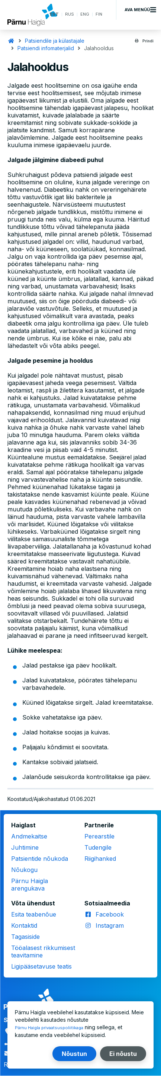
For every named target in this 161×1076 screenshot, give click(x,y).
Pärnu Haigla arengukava (29, 884)
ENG (83, 15)
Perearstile (99, 836)
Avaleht (11, 41)
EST (49, 15)
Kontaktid (24, 925)
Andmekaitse (29, 836)
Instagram (110, 925)
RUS (66, 15)
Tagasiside (25, 936)
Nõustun (74, 1053)
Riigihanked (100, 858)
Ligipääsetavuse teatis (41, 966)
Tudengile (98, 847)
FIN (98, 15)
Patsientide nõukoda (39, 858)
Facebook (110, 914)
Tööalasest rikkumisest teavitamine (43, 951)
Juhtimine (25, 847)
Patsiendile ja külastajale (54, 41)
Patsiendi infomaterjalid (45, 48)
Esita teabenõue (33, 914)
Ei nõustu (123, 1053)
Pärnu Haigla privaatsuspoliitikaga (56, 1027)
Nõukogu (24, 869)
